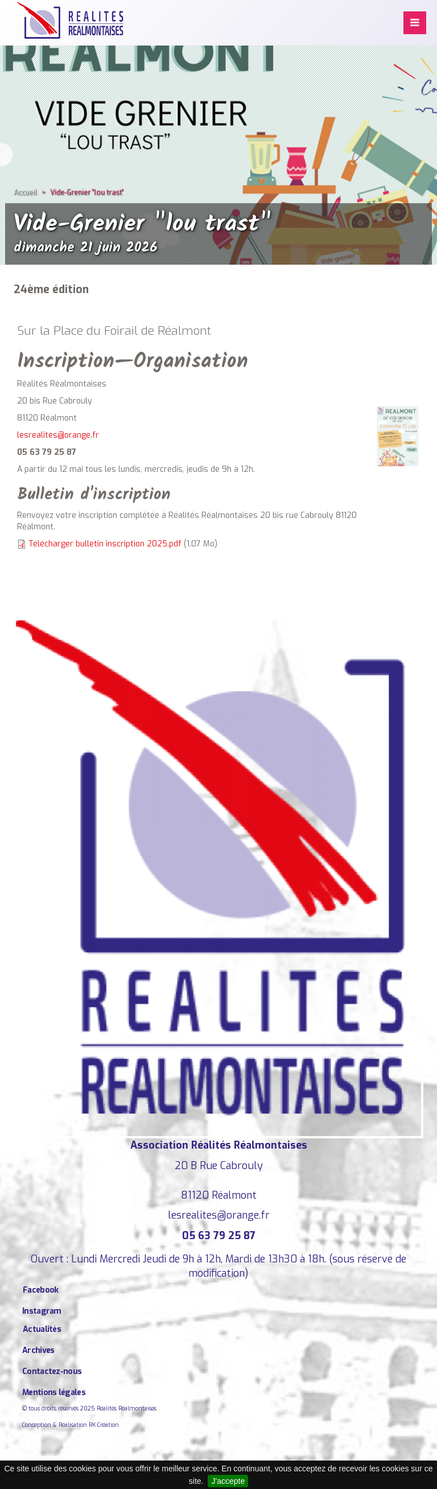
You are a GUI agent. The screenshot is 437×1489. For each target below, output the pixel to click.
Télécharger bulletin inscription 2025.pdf (105, 543)
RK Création (104, 1425)
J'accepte (228, 1481)
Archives (38, 1350)
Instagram (41, 1311)
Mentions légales (53, 1392)
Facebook (40, 1290)
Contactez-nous (51, 1371)
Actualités (42, 1329)
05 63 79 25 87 (218, 1236)
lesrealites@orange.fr (58, 435)
